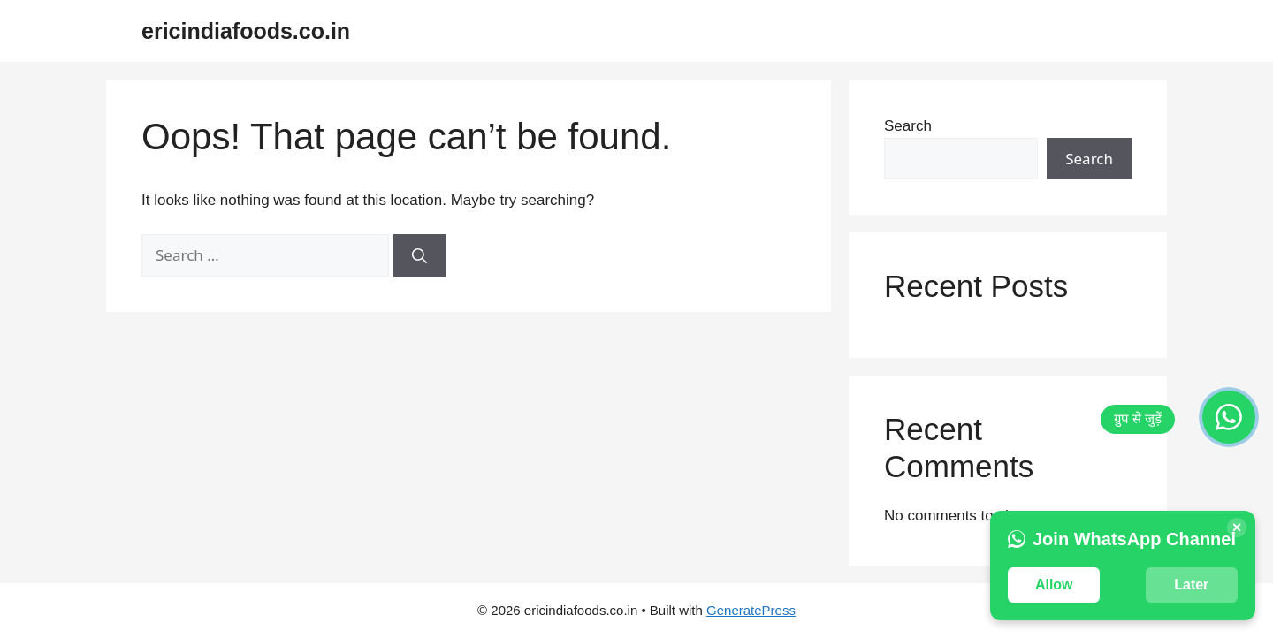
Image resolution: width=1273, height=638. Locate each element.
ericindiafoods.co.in (245, 31)
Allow (1054, 584)
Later (1191, 584)
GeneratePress (751, 610)
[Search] (419, 255)
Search (908, 126)
